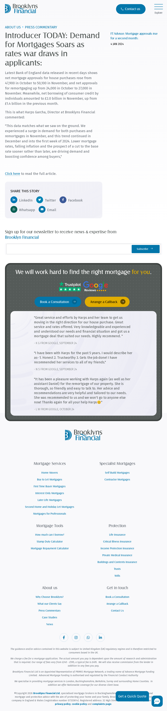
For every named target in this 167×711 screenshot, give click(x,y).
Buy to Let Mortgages (49, 479)
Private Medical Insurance (117, 555)
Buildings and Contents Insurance (117, 562)
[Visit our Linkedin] (100, 637)
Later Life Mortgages (50, 500)
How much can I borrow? (49, 534)
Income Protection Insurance (117, 548)
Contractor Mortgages (117, 479)
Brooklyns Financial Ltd (46, 693)
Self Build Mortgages (117, 472)
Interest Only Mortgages (49, 493)
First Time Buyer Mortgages (50, 486)
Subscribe (145, 249)
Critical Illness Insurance (117, 541)
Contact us (130, 9)
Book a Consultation (58, 301)
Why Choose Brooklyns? (50, 597)
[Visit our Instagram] (76, 637)
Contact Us (117, 610)
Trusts (117, 569)
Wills (117, 575)
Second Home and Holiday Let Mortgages (49, 506)
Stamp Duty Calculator (50, 541)
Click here (12, 174)
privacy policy (63, 704)
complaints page (101, 704)
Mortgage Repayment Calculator (50, 548)
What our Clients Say (50, 603)
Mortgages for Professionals (49, 513)
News (49, 624)
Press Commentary (50, 610)
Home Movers (49, 472)
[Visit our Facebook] (64, 637)
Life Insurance (117, 534)
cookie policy (79, 704)
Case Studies (49, 617)
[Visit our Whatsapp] (88, 637)
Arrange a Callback (107, 301)
